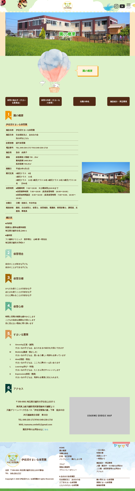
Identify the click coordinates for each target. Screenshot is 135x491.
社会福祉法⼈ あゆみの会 (69, 479)
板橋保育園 (100, 485)
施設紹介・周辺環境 (118, 101)
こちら (45, 429)
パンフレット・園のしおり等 (70, 459)
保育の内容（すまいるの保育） (50, 101)
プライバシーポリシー (68, 470)
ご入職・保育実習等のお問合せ (108, 468)
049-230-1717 (15, 473)
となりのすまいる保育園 (69, 485)
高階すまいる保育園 (104, 482)
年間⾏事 (99, 453)
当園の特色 (84, 101)
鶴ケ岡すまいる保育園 (105, 479)
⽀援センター (101, 456)
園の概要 (62, 450)
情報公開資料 (64, 467)
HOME (62, 448)
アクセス (99, 471)
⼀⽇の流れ (100, 450)
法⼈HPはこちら (23, 138)
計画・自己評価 (65, 456)
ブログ (62, 464)
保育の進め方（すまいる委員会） (16, 101)
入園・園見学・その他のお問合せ (109, 466)
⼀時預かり (100, 459)
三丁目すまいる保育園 (68, 482)
